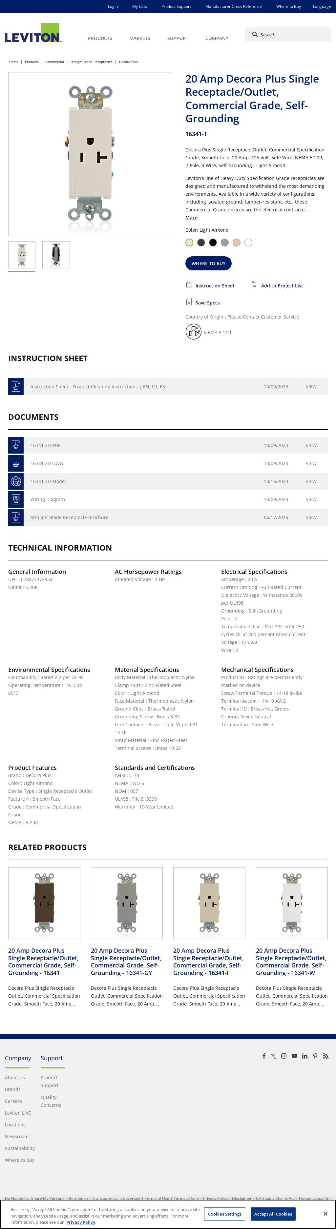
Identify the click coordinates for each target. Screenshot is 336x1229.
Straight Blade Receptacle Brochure (70, 517)
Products (32, 61)
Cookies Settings (225, 1214)
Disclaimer (242, 1198)
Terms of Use (157, 1198)
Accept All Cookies (273, 1214)
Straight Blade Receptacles (92, 61)
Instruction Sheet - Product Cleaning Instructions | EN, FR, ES (98, 386)
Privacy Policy (215, 1198)
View (311, 386)
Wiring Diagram (48, 499)
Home (13, 61)
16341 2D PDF (45, 445)
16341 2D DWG (47, 463)
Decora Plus (128, 61)
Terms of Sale (186, 1198)
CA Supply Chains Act (275, 1198)
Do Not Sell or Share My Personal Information (46, 1198)
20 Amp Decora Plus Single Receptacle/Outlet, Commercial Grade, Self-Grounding (43, 961)
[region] (168, 1214)
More (191, 217)
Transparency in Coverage (116, 1198)
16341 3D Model (48, 481)
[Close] (325, 1213)
